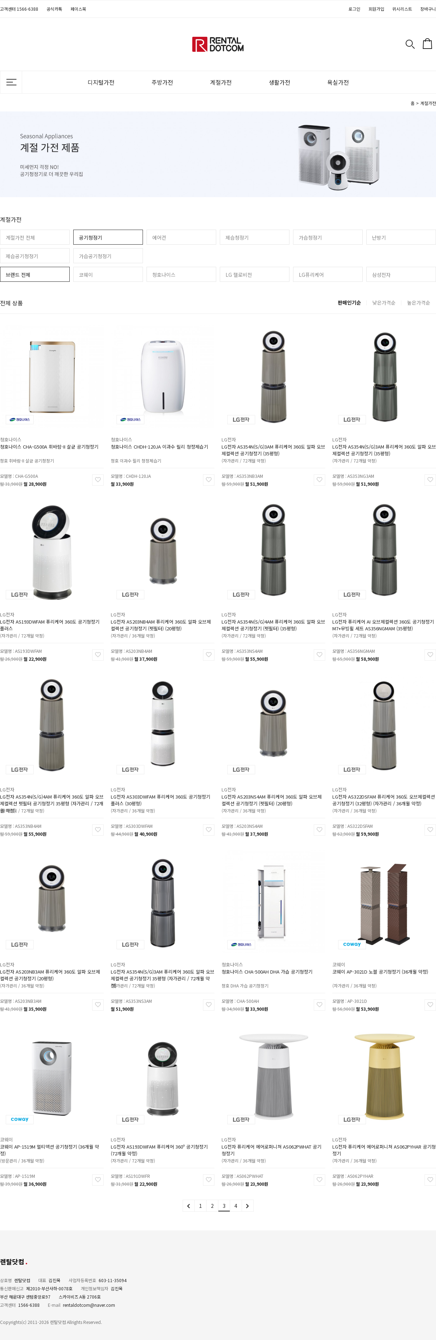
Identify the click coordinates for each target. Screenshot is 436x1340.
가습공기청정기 (95, 256)
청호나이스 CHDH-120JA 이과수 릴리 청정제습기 (160, 437)
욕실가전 (338, 82)
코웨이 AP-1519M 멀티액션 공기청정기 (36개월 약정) (50, 1140)
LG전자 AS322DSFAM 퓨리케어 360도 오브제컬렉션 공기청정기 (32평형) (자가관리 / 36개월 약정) (383, 790)
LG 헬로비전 (239, 274)
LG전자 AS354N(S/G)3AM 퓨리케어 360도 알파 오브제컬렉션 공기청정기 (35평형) (273, 440)
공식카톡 (54, 9)
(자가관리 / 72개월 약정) (251, 448)
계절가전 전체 (20, 237)
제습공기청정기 (22, 256)
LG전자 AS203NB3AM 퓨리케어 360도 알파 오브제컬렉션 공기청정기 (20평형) (50, 965)
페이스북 (78, 9)
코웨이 (86, 274)
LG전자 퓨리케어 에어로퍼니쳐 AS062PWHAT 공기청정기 (271, 1140)
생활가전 (279, 82)
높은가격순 (418, 302)
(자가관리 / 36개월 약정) (140, 623)
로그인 (354, 9)
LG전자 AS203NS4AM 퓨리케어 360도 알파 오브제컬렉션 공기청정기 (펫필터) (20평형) (271, 790)
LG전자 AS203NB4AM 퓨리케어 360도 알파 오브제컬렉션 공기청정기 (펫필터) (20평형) (161, 615)
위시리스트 (402, 9)
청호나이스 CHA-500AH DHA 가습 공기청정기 (268, 962)
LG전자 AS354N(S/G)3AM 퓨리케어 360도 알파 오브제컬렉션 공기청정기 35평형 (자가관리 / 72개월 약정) (162, 965)
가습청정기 (310, 237)
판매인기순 (349, 302)
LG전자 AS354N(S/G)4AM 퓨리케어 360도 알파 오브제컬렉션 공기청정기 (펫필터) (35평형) (273, 615)
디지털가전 (101, 82)
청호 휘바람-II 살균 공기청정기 (33, 448)
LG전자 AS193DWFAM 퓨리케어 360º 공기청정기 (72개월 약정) (160, 1140)
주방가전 (162, 82)
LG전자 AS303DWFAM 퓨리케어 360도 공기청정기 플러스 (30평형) (161, 790)
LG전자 (239, 432)
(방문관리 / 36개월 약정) (29, 1148)
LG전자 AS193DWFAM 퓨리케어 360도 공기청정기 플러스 (50, 615)
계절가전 (221, 82)
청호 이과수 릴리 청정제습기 (143, 448)
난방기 (379, 237)
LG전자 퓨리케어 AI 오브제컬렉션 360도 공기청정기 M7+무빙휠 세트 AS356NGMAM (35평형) (383, 615)
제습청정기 (237, 237)
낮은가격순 (384, 302)
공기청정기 (90, 237)
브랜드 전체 (18, 274)
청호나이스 (163, 274)
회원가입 (376, 9)
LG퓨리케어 (311, 274)
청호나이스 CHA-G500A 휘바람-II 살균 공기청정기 (49, 437)
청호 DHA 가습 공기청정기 (251, 973)
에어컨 (159, 237)
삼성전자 (381, 274)
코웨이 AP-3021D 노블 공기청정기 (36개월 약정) (381, 962)
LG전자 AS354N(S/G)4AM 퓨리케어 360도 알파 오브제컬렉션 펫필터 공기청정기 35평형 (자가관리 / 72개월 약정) (51, 790)
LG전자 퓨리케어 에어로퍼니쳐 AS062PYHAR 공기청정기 (383, 1140)
